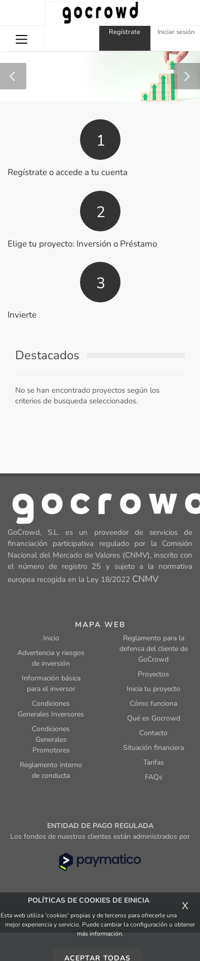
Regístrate (124, 32)
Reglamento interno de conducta (51, 770)
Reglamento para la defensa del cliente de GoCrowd (153, 648)
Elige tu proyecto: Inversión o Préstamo (82, 244)
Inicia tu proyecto (153, 689)
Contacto (153, 733)
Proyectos (153, 674)
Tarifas (153, 762)
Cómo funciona (153, 703)
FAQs (154, 777)
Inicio (51, 638)
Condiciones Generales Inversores (51, 709)
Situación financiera (153, 747)
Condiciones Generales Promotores (51, 739)
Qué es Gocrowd (153, 718)
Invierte (22, 315)
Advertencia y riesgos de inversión (51, 658)
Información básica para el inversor (51, 683)
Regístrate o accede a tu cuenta (68, 172)
